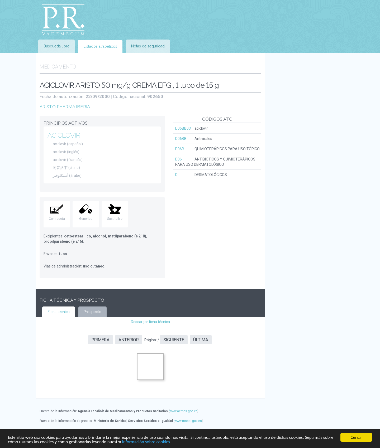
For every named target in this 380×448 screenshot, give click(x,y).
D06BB (181, 139)
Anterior (128, 339)
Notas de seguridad (148, 46)
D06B (179, 149)
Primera (101, 339)
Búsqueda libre (56, 46)
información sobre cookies (146, 442)
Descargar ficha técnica (150, 322)
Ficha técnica (59, 312)
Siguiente (173, 339)
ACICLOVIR (64, 135)
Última (200, 339)
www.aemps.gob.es (183, 411)
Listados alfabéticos (100, 46)
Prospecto (92, 312)
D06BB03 (183, 128)
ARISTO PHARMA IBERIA (65, 106)
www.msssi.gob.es (188, 421)
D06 (178, 159)
